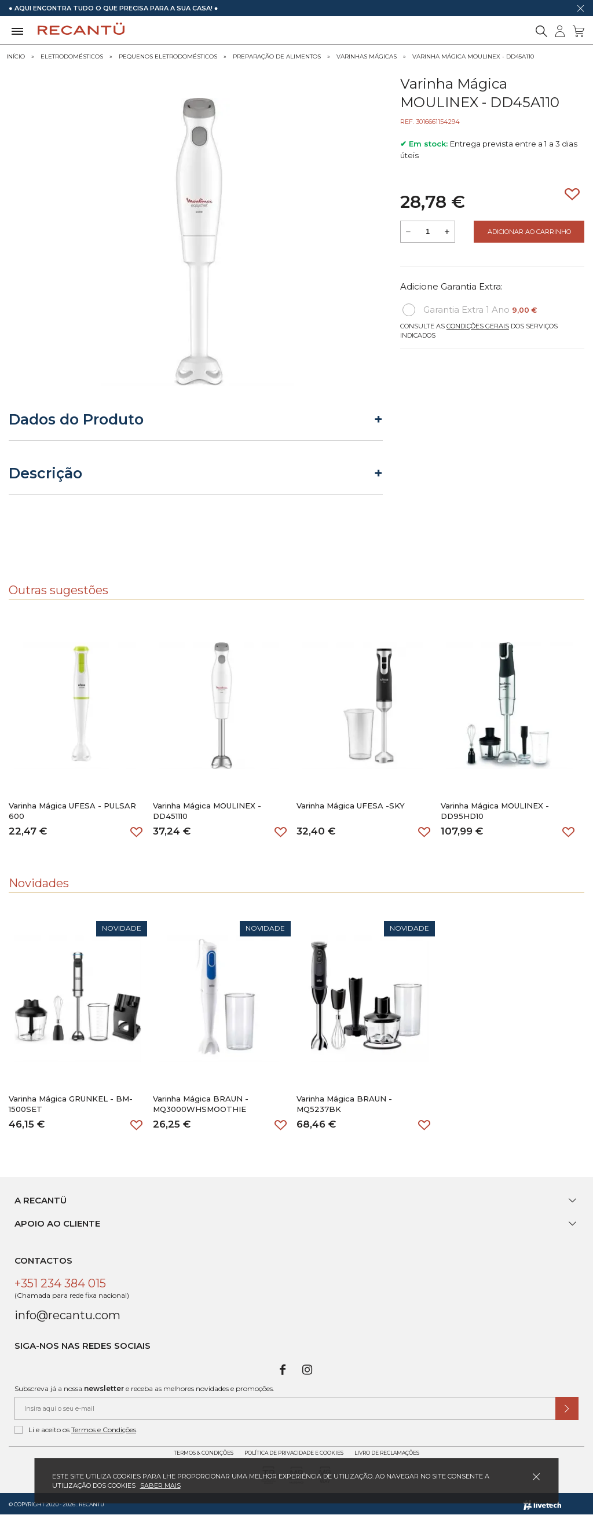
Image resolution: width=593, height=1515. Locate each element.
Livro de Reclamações (386, 1453)
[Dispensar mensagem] (580, 8)
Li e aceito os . (76, 1430)
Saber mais (160, 1485)
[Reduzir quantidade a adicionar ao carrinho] (408, 232)
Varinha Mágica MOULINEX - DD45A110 (473, 56)
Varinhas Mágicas (366, 56)
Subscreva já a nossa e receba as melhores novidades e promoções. (144, 1388)
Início (15, 56)
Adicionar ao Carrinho (529, 232)
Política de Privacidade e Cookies (293, 1453)
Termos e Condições (103, 1429)
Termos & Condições (203, 1453)
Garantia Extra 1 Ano (469, 309)
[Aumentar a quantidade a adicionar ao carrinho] (447, 232)
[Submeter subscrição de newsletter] (567, 1408)
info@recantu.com (67, 1315)
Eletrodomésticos (72, 56)
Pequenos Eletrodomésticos (168, 56)
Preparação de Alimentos (277, 56)
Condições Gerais (477, 326)
